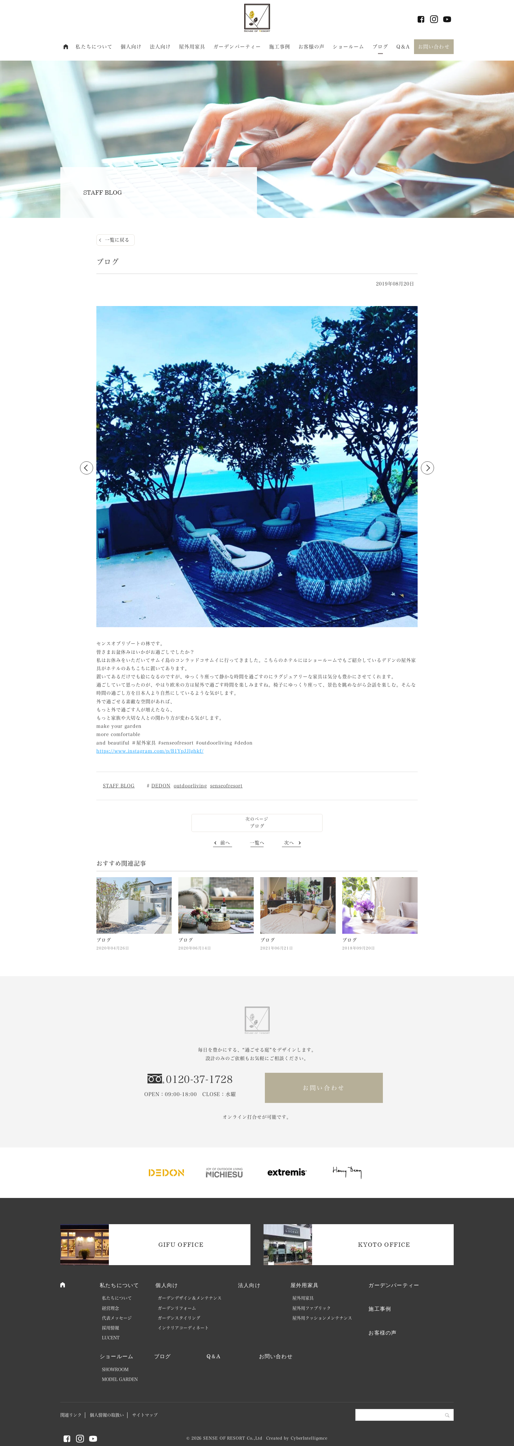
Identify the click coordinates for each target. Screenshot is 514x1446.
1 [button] (250, 626)
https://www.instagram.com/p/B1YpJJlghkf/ (150, 751)
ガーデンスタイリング (179, 1318)
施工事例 (279, 46)
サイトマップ (145, 1415)
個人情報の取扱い (107, 1415)
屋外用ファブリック (311, 1308)
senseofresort (226, 785)
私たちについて (93, 46)
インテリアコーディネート (183, 1328)
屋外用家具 (192, 46)
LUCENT (111, 1338)
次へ (289, 842)
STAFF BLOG (119, 785)
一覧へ (257, 842)
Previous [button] (86, 467)
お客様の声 (311, 46)
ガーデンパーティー (237, 46)
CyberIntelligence (309, 1438)
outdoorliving (190, 785)
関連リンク (71, 1415)
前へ (225, 842)
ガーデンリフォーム (177, 1308)
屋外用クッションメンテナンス (322, 1318)
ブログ (380, 46)
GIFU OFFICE (181, 1244)
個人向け (131, 46)
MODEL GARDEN (120, 1379)
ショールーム (349, 46)
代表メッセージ (117, 1318)
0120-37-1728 (199, 1079)
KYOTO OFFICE (384, 1244)
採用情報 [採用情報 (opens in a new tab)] (110, 1328)
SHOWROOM (115, 1369)
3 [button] (263, 626)
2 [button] (257, 626)
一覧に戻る (117, 240)
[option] (257, 468)
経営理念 (110, 1308)
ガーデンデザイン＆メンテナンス (190, 1298)
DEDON (160, 785)
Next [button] (427, 467)
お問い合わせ (434, 46)
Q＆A (403, 46)
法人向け (160, 46)
